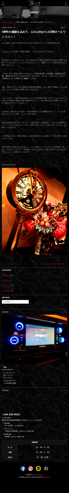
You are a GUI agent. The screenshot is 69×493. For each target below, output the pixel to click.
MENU (3, 3)
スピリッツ (6, 285)
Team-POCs (46, 477)
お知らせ (63, 27)
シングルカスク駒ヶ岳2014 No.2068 (54, 264)
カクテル (5, 280)
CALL (66, 3)
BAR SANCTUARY (38, 474)
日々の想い (6, 290)
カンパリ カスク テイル (11, 264)
